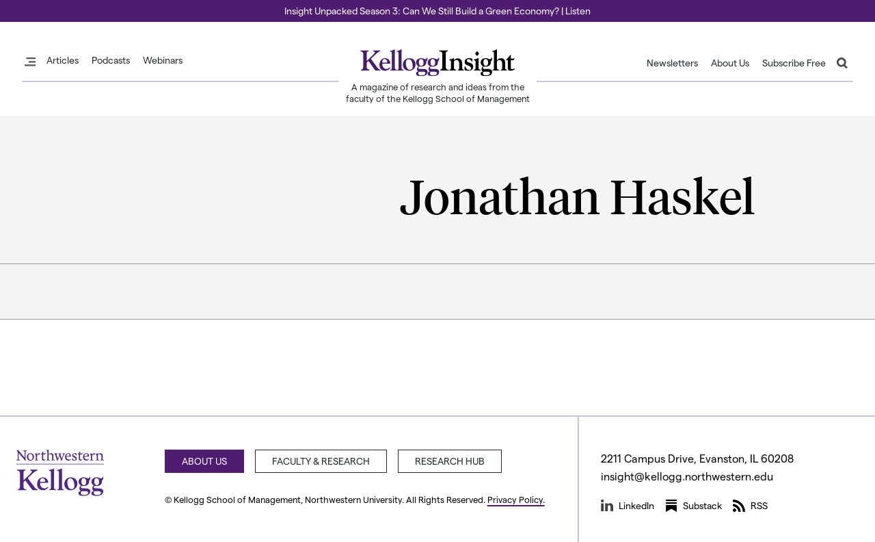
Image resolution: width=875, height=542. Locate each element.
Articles (62, 60)
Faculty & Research (321, 461)
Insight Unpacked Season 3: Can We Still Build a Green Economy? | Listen (437, 10)
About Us (730, 62)
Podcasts (111, 60)
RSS (750, 506)
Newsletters (672, 62)
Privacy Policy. (516, 499)
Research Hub (450, 461)
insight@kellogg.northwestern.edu (687, 475)
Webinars (163, 60)
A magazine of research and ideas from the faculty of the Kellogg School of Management (438, 92)
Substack (693, 506)
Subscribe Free (794, 62)
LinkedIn (627, 506)
